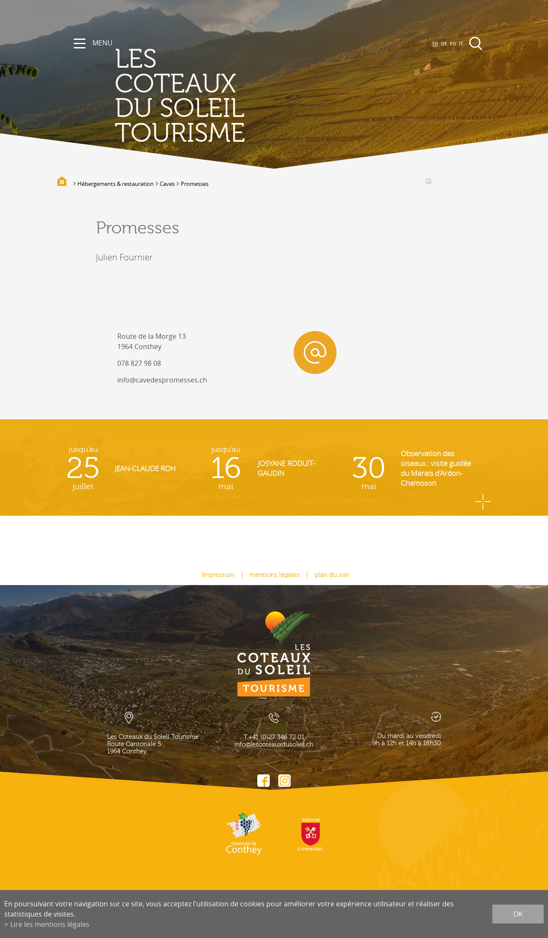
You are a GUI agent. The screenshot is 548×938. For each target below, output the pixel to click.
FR (435, 43)
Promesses (194, 184)
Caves (167, 184)
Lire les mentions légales (49, 924)
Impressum (218, 575)
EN (453, 43)
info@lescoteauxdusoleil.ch (273, 744)
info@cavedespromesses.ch (162, 380)
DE (444, 43)
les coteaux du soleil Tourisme (180, 96)
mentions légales (275, 575)
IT (461, 43)
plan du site (332, 575)
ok (518, 914)
